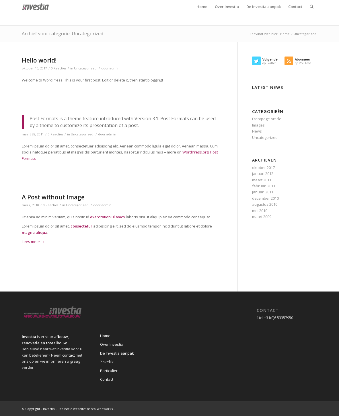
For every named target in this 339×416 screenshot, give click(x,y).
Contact (106, 379)
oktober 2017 (263, 167)
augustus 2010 (264, 204)
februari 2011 (263, 185)
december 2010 (265, 198)
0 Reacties (58, 68)
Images (258, 125)
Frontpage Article (266, 118)
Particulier (109, 370)
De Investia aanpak (117, 353)
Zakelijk (107, 361)
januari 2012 (262, 173)
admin (114, 68)
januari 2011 (262, 192)
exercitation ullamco (107, 216)
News (257, 131)
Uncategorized (85, 68)
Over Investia (111, 344)
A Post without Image (53, 197)
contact (68, 355)
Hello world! (39, 60)
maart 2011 (261, 179)
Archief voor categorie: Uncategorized (62, 33)
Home (285, 34)
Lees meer (34, 241)
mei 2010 (259, 210)
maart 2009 (261, 216)
